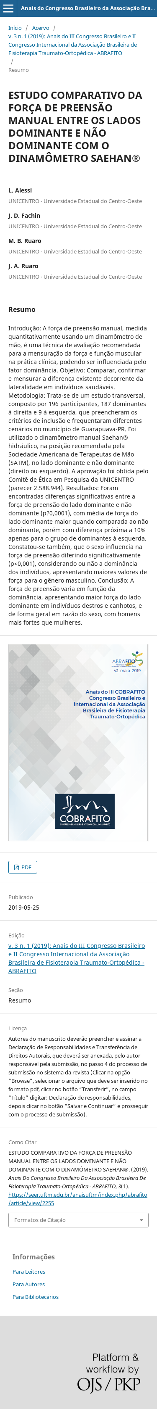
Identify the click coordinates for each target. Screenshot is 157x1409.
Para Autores (29, 1284)
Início (15, 28)
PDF (25, 867)
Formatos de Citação (40, 1220)
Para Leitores (29, 1271)
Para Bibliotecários (36, 1297)
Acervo (40, 28)
